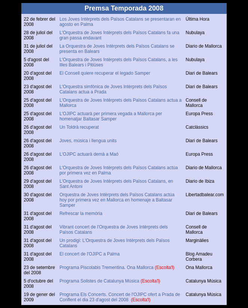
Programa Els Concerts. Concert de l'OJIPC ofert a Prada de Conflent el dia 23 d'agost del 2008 (119, 297)
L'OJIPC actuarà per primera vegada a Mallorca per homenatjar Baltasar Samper (110, 116)
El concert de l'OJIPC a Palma (89, 254)
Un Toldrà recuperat (79, 127)
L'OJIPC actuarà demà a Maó (89, 154)
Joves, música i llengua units (88, 140)
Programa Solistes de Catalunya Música (100, 281)
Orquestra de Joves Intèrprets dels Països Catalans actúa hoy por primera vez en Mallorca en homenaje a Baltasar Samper (117, 200)
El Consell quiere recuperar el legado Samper (106, 73)
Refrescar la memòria (80, 213)
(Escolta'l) (164, 267)
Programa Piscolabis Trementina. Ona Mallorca (107, 267)
